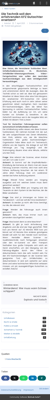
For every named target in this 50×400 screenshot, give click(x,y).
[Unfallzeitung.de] (15, 3)
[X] (14, 378)
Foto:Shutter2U (13, 359)
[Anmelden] (40, 3)
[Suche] (33, 3)
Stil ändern (44, 388)
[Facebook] (5, 378)
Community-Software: (25, 397)
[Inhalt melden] (45, 31)
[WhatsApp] (23, 378)
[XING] (42, 378)
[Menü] (46, 3)
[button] (32, 378)
